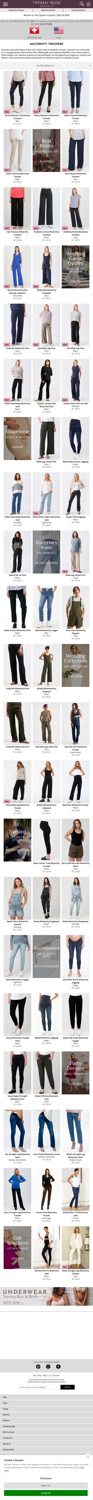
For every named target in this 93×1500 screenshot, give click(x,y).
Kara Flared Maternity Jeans (46, 1154)
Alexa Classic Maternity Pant (17, 630)
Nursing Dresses (78, 10)
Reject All (45, 1486)
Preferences (45, 1478)
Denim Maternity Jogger (46, 630)
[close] (87, 1456)
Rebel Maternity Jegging (46, 1038)
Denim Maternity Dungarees (46, 921)
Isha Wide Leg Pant (46, 348)
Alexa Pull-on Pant (17, 575)
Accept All (46, 1493)
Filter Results (64, 65)
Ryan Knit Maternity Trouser (76, 805)
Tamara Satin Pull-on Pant (75, 403)
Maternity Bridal (48, 10)
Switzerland (34, 37)
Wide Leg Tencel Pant (46, 461)
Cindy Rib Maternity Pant (17, 348)
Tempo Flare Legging (75, 517)
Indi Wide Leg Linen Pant (46, 746)
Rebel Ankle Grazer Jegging (76, 461)
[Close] (58, 24)
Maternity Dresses (16, 10)
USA (59, 37)
